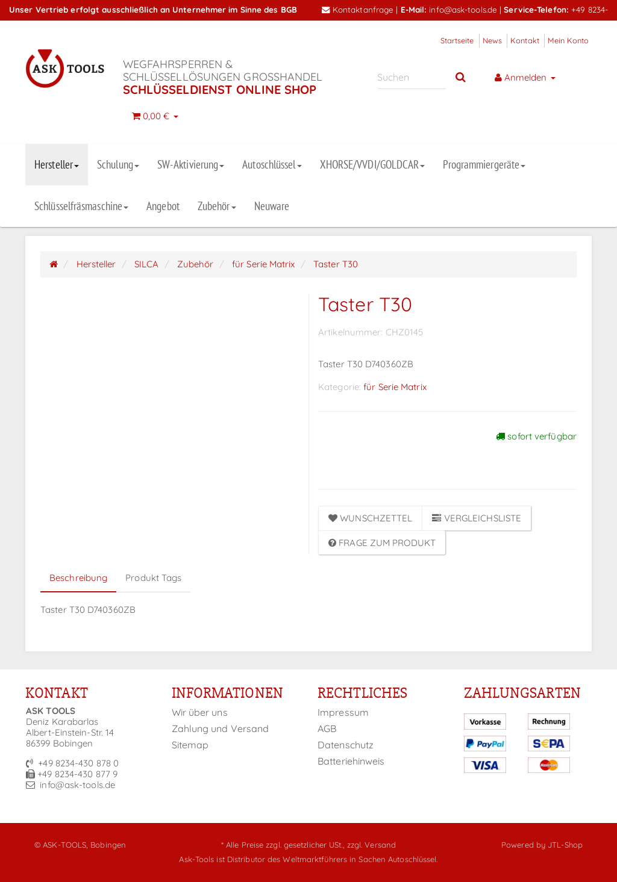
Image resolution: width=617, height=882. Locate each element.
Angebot (163, 206)
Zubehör (217, 206)
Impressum (343, 712)
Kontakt (524, 40)
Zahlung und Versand (220, 728)
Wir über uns (200, 712)
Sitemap (190, 745)
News (492, 40)
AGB (327, 728)
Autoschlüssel (271, 164)
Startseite (457, 40)
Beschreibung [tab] (78, 577)
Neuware (272, 206)
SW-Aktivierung (190, 164)
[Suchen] (411, 76)
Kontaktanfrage (358, 9)
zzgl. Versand (371, 844)
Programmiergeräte (484, 164)
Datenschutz (346, 745)
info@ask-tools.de (463, 9)
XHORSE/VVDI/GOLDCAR (372, 164)
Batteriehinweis (351, 761)
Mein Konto (568, 40)
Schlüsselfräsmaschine (81, 206)
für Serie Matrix (395, 387)
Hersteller (56, 164)
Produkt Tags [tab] (153, 577)
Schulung (118, 164)
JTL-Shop (565, 844)
